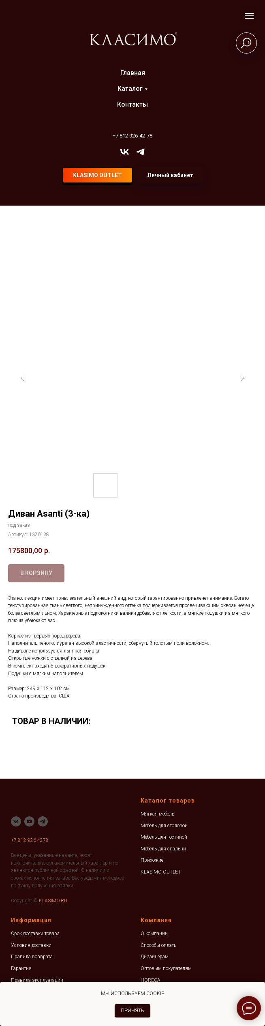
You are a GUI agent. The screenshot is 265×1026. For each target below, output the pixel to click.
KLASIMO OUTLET (161, 872)
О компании (154, 933)
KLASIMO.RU (53, 901)
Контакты (132, 104)
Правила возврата (32, 956)
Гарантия (21, 968)
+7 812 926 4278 (30, 840)
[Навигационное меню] (249, 16)
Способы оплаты (159, 945)
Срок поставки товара (35, 933)
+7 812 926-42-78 (132, 136)
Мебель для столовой (164, 826)
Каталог (130, 88)
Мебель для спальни (163, 849)
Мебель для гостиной (164, 837)
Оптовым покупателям (166, 968)
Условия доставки (31, 945)
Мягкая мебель (157, 814)
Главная (132, 73)
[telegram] (140, 152)
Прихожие (152, 860)
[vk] (125, 152)
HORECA (150, 980)
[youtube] (29, 821)
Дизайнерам (155, 956)
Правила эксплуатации (37, 980)
